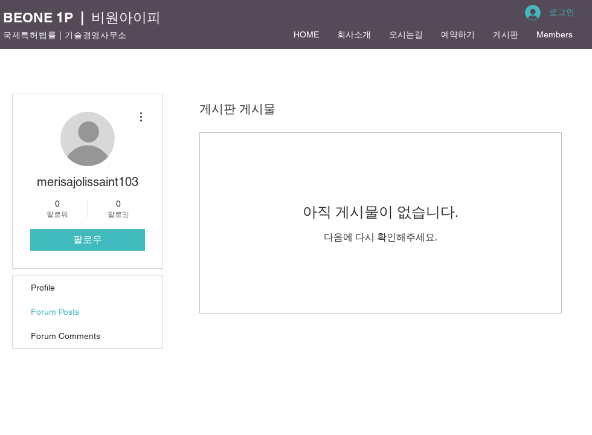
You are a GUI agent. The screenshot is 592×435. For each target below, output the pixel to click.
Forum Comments (65, 336)
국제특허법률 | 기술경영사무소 (65, 35)
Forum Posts (55, 312)
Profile (43, 287)
